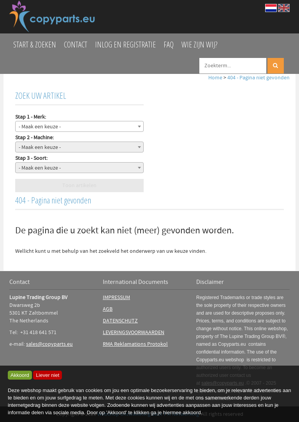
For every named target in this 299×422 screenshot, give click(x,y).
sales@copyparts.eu (49, 344)
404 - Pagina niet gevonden (258, 77)
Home (215, 77)
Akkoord (20, 375)
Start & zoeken (34, 44)
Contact (75, 44)
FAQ (169, 44)
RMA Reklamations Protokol (135, 344)
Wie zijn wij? (199, 44)
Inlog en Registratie (125, 44)
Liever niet (47, 375)
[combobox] (79, 126)
